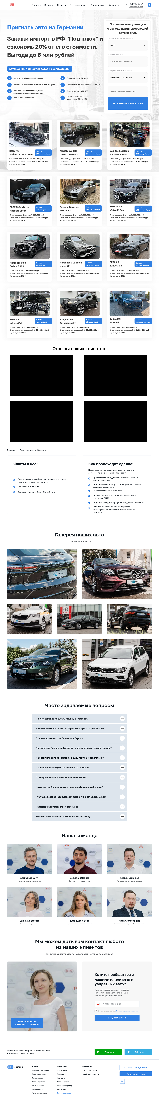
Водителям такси (39, 1074)
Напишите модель (115, 54)
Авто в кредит (63, 1082)
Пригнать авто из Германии (33, 450)
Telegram (139, 1052)
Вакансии (61, 1074)
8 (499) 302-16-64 (134, 3)
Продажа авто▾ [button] (78, 5)
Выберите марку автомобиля (120, 38)
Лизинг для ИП (38, 1085)
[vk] (149, 5)
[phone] (128, 91)
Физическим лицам (40, 1070)
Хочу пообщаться (117, 1017)
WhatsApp (109, 1052)
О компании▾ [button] (97, 5)
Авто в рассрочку (64, 1085)
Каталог (48, 5)
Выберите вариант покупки (120, 71)
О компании (62, 1070)
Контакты (114, 5)
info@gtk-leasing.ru (90, 1074)
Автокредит (62, 1089)
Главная (36, 5)
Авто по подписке (39, 1093)
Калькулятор (37, 1089)
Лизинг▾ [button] (61, 5)
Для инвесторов (64, 1093)
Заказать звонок (136, 6)
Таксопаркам (37, 1078)
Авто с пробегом (39, 1082)
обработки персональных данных (126, 1011)
